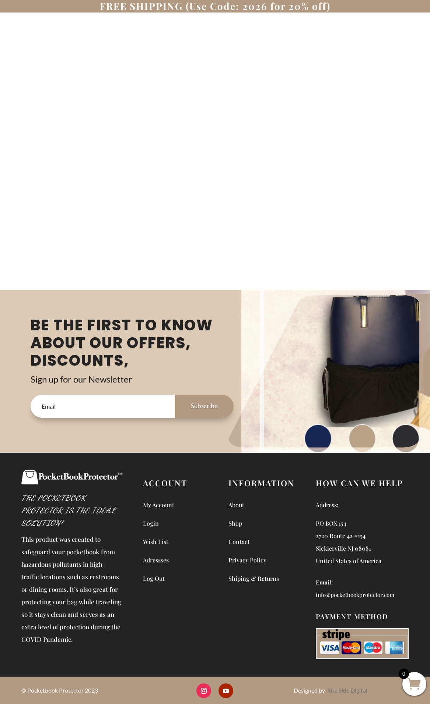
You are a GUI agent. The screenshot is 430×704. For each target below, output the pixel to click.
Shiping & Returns (253, 578)
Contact (239, 541)
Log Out (154, 578)
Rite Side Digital (347, 690)
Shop (235, 523)
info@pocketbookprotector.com (355, 594)
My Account (158, 505)
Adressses (156, 560)
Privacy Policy (247, 560)
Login (151, 523)
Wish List (155, 541)
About (236, 505)
